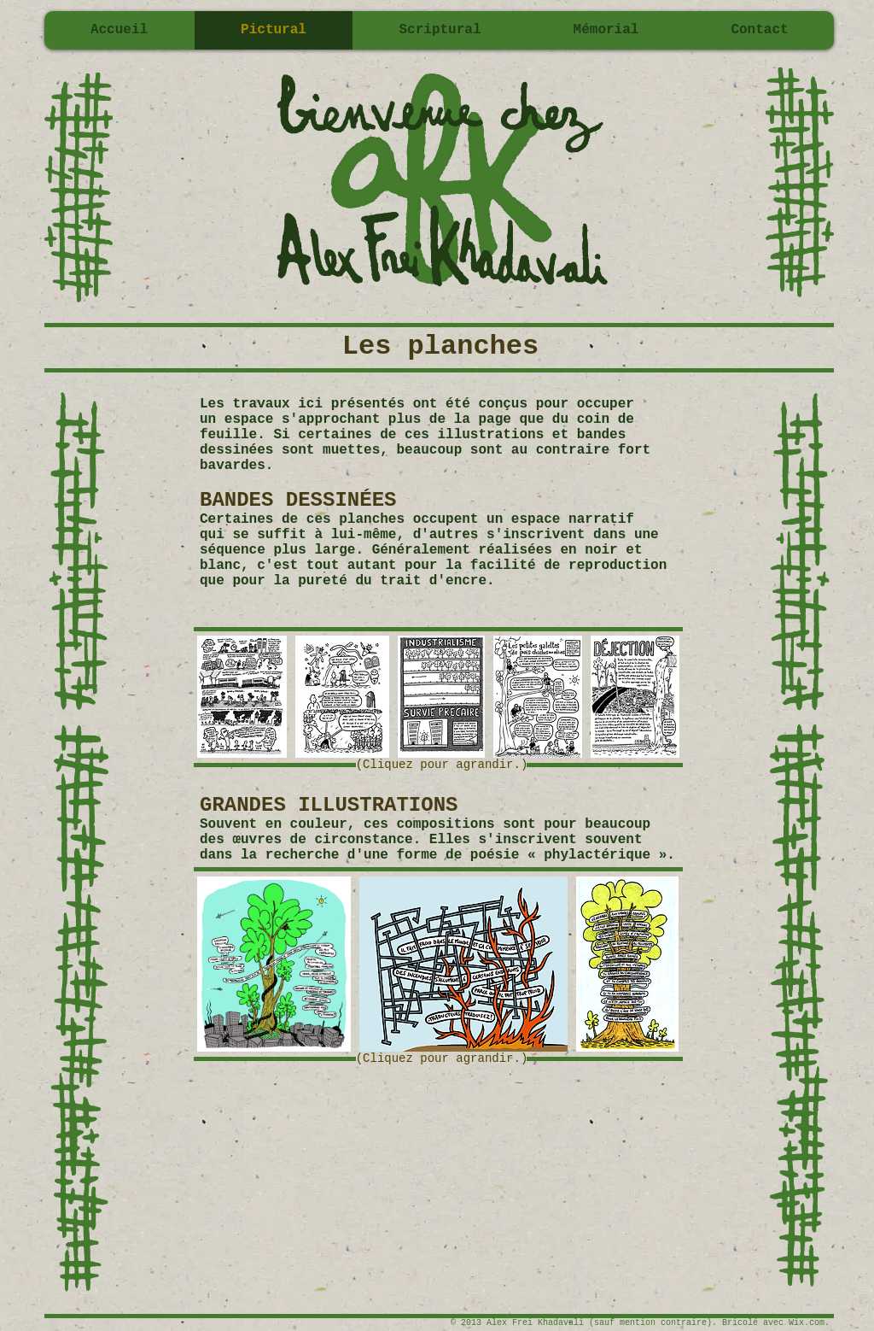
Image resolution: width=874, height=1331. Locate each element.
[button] (242, 697)
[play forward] (658, 697)
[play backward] (218, 697)
